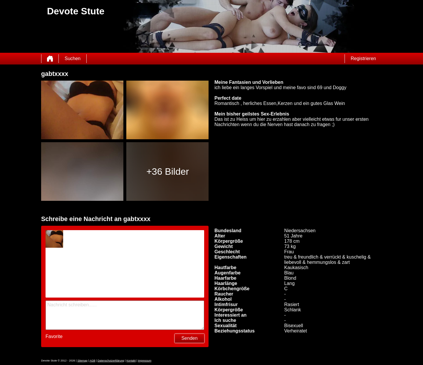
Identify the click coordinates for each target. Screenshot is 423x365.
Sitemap (82, 360)
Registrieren (363, 58)
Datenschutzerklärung (111, 360)
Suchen (72, 58)
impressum (145, 360)
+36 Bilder (167, 171)
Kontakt (131, 360)
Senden (189, 338)
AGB (92, 360)
